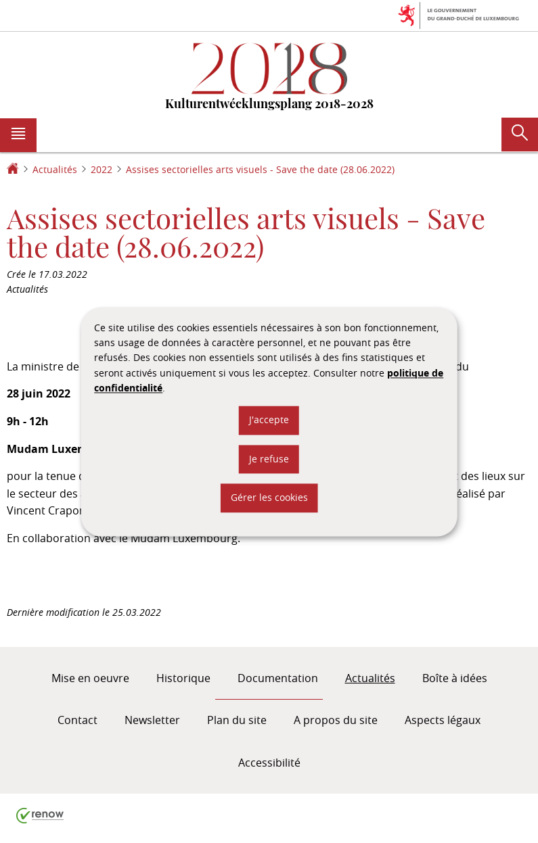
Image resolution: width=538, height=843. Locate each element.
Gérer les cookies (269, 497)
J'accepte (269, 420)
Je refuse (269, 458)
